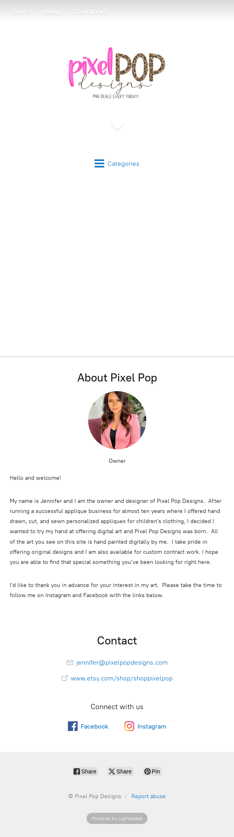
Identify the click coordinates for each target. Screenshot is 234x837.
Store (21, 12)
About (52, 12)
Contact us (91, 12)
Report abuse (148, 796)
